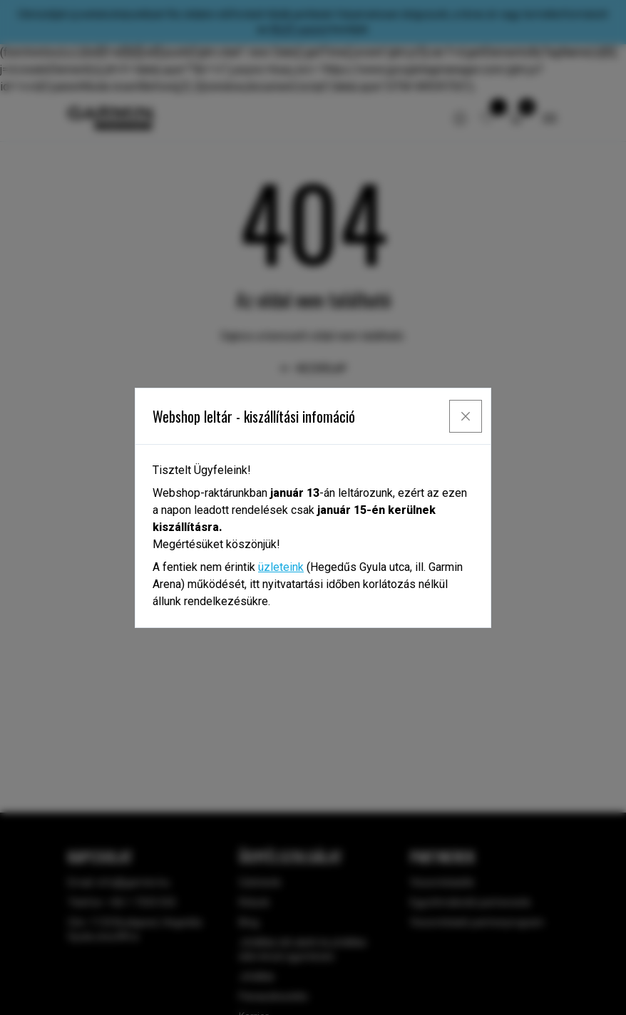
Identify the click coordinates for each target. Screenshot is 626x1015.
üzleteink (281, 567)
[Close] (465, 416)
